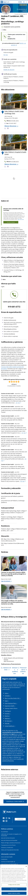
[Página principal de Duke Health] (3, 2)
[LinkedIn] (10, 827)
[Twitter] (4, 830)
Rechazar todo (14, 889)
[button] (26, 2)
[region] (14, 880)
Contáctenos (20, 827)
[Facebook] (4, 827)
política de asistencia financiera (13, 768)
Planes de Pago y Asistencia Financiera (10, 851)
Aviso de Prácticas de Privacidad (9, 849)
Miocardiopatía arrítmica (10, 337)
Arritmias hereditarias (9, 342)
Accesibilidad (4, 840)
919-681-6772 (14, 315)
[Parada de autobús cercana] (8, 137)
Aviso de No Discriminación (8, 846)
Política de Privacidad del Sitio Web (10, 858)
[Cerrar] (26, 866)
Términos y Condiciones (7, 856)
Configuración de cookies (14, 884)
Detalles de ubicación (9, 78)
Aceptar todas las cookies (14, 893)
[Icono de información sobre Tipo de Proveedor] (26, 14)
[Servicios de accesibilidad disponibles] (5, 137)
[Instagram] (7, 827)
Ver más (6, 63)
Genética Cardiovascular (10, 328)
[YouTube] (7, 830)
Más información (21, 227)
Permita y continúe (11, 230)
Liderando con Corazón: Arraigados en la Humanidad (11, 843)
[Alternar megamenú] (24, 2)
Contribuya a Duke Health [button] (14, 810)
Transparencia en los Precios (8, 853)
